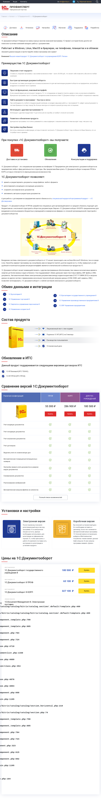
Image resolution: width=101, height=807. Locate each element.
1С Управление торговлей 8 (19, 299)
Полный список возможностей (50, 497)
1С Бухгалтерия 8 (15, 294)
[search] (97, 1)
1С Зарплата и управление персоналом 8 (24, 304)
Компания (6, 2)
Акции (15, 2)
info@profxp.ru (64, 2)
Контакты (23, 2)
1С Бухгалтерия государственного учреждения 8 (77, 295)
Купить (50, 414)
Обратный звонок (84, 1)
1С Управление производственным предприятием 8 (79, 300)
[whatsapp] (73, 1)
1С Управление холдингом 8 (19, 309)
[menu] (97, 8)
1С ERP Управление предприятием (72, 305)
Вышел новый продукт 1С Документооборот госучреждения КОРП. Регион (38, 56)
